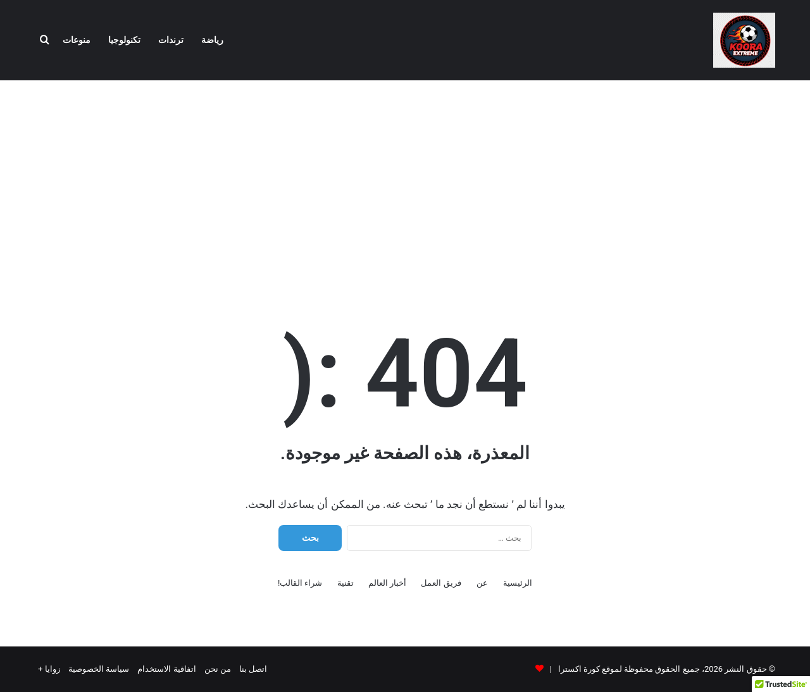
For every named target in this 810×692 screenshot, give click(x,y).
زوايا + (49, 669)
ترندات (171, 40)
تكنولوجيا (124, 40)
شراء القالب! (300, 583)
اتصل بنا (253, 669)
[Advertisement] (405, 181)
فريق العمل (441, 583)
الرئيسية (517, 583)
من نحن (217, 669)
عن (482, 583)
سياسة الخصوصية (98, 669)
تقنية (345, 583)
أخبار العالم (387, 583)
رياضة (212, 40)
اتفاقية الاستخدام (166, 669)
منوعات (76, 40)
